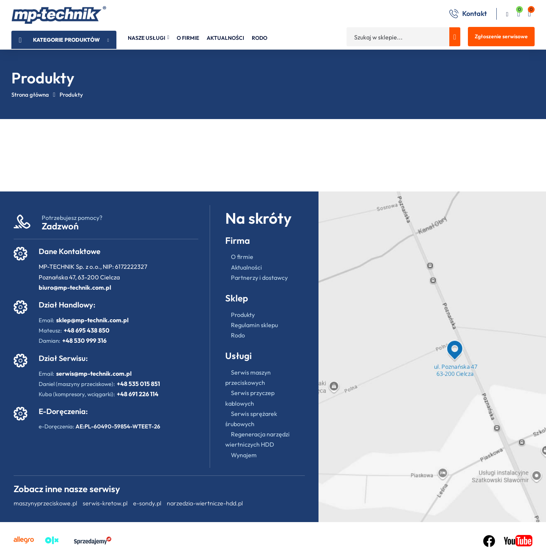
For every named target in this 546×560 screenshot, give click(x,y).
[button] (529, 14)
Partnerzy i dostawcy (259, 277)
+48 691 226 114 (137, 394)
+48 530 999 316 (84, 340)
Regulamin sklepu (254, 325)
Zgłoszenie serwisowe (501, 36)
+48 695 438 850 (87, 330)
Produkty (243, 314)
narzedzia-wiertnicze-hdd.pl (205, 503)
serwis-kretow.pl (105, 503)
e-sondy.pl (147, 503)
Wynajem (244, 455)
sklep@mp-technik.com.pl (92, 320)
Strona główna (30, 94)
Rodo (238, 335)
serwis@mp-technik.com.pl (94, 373)
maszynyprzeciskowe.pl (45, 503)
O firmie (242, 256)
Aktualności (246, 267)
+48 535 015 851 (138, 383)
